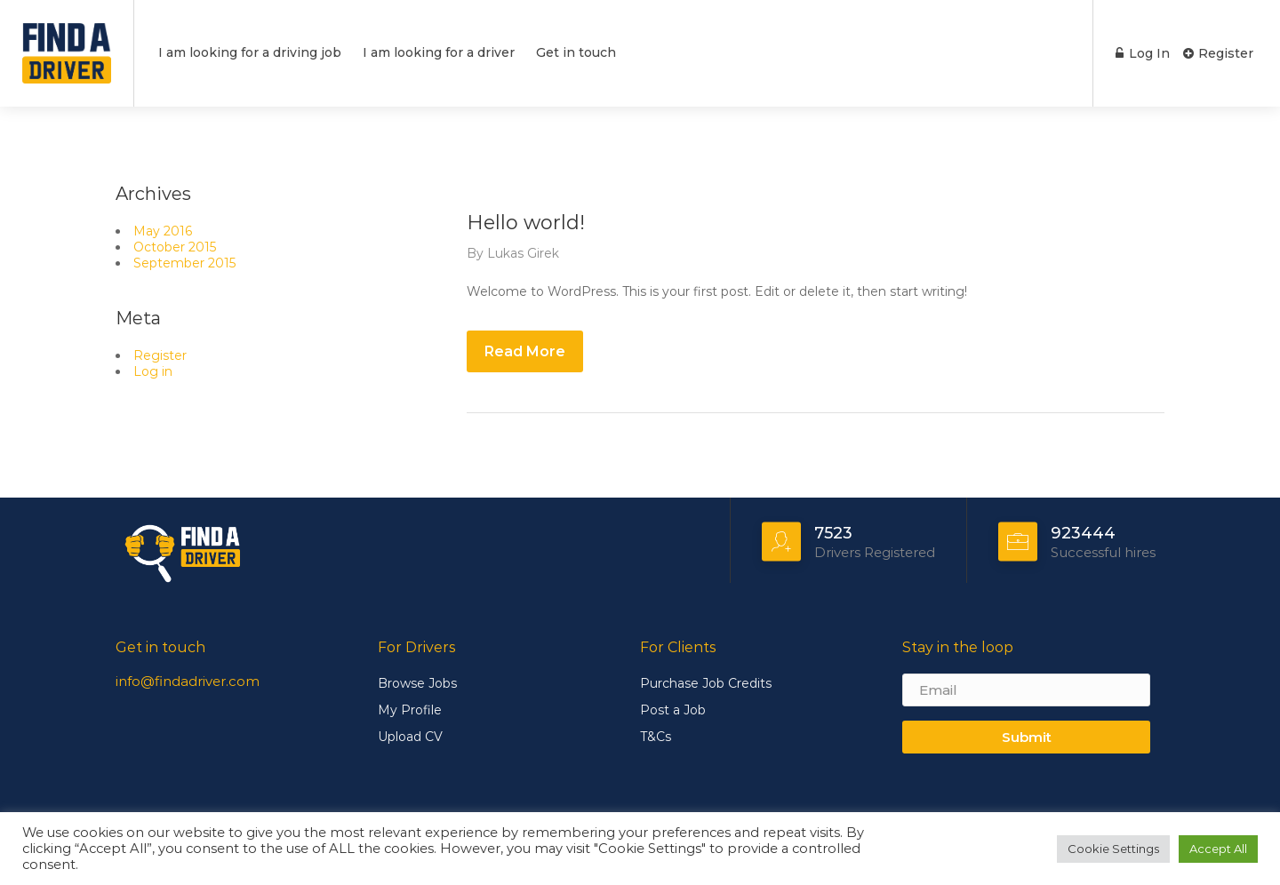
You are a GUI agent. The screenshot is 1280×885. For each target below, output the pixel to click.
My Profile (410, 710)
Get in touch (576, 52)
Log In (1142, 53)
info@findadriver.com (188, 681)
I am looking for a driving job (249, 52)
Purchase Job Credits (706, 683)
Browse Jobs (417, 683)
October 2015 (174, 247)
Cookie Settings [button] (1113, 848)
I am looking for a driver (439, 52)
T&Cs (655, 737)
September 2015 (184, 263)
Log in (152, 371)
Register (1218, 53)
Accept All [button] (1218, 848)
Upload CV (410, 737)
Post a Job (673, 710)
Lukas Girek (523, 253)
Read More (524, 351)
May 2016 (162, 231)
